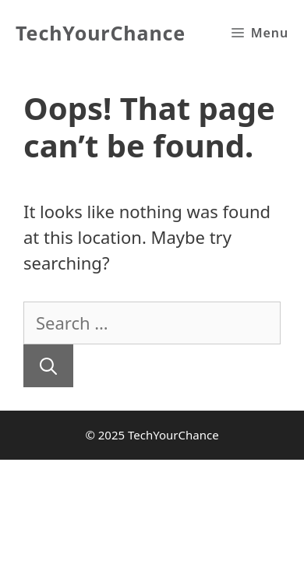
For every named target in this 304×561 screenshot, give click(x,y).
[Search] (48, 365)
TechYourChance (101, 32)
